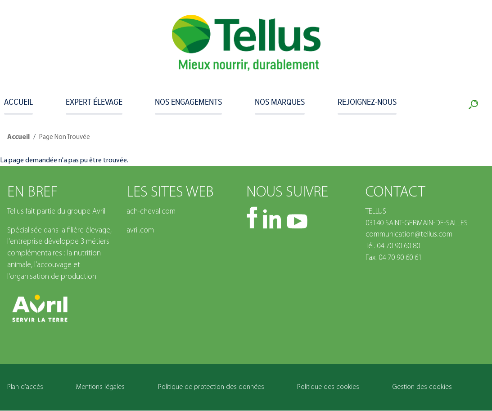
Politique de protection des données (211, 387)
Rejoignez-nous (367, 101)
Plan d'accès (25, 387)
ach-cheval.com (151, 211)
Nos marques (280, 101)
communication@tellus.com (409, 234)
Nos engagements (188, 101)
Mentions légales (100, 387)
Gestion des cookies (422, 387)
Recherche (475, 104)
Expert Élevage (94, 101)
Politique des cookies (328, 387)
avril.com (140, 230)
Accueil (18, 101)
